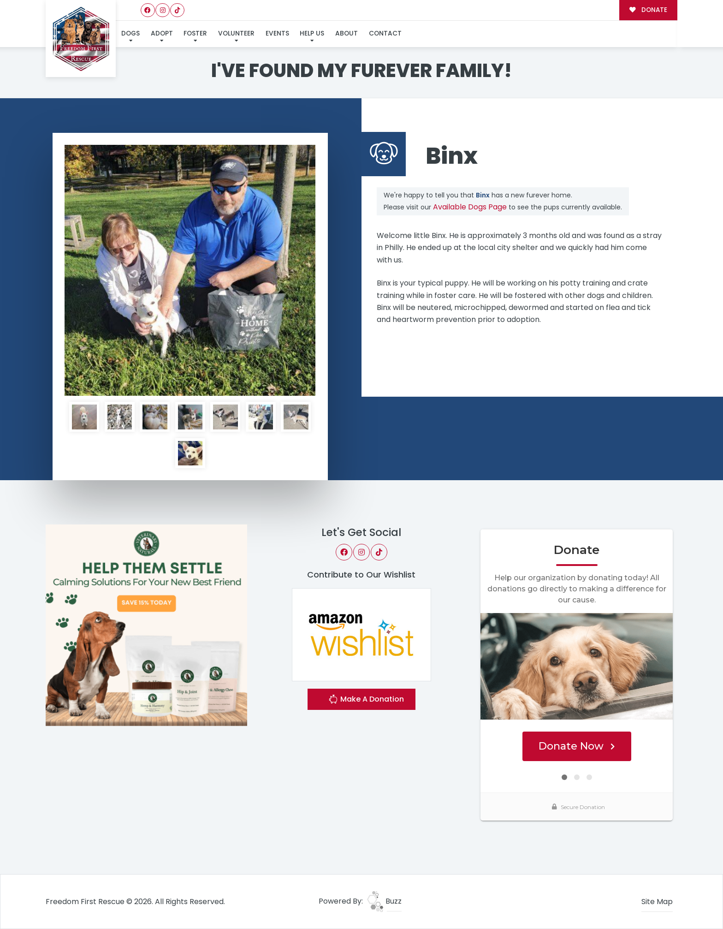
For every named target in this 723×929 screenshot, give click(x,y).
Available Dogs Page (470, 207)
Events (277, 33)
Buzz (384, 901)
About (346, 33)
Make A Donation (366, 700)
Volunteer (236, 33)
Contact (385, 33)
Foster (195, 33)
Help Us (312, 33)
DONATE (648, 10)
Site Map (657, 901)
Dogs (130, 33)
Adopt (162, 33)
